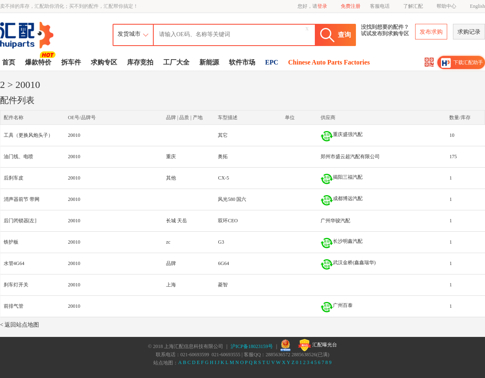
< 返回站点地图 (19, 325)
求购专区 (104, 62)
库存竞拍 (140, 62)
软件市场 (242, 62)
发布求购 (431, 32)
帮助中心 (446, 6)
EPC (271, 62)
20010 (74, 135)
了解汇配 (413, 6)
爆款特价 (39, 62)
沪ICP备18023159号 (252, 346)
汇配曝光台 (317, 345)
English (477, 6)
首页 (8, 62)
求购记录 (468, 32)
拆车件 (71, 62)
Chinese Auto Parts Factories (329, 62)
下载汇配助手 (462, 63)
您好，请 (312, 6)
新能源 (209, 62)
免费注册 (350, 6)
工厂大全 (176, 62)
